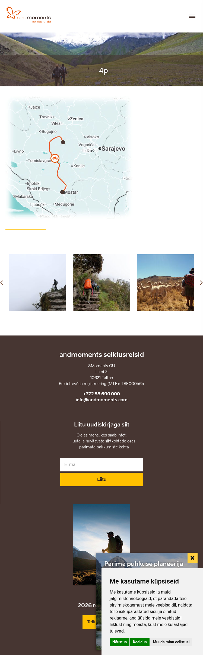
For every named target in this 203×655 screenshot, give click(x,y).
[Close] (193, 558)
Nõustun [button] (119, 642)
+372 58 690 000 (101, 393)
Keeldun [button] (140, 642)
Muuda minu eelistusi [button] (171, 642)
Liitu (101, 479)
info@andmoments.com (102, 399)
